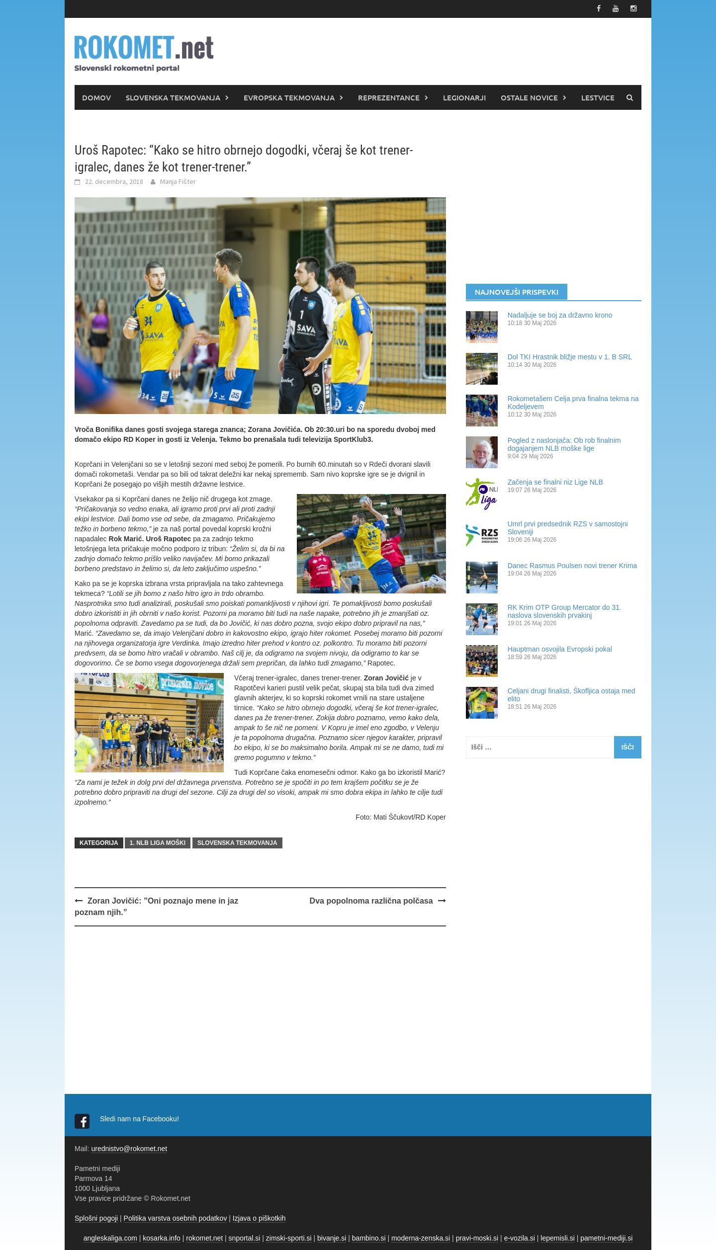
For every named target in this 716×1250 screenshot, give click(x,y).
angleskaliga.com (110, 1238)
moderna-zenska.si (420, 1238)
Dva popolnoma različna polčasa (371, 901)
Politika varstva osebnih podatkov (175, 1218)
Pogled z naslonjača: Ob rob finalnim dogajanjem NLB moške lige (564, 444)
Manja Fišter (178, 181)
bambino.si (369, 1238)
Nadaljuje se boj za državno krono (560, 315)
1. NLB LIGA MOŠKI (157, 842)
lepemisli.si (557, 1238)
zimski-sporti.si (289, 1238)
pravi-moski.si (477, 1238)
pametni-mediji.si (606, 1238)
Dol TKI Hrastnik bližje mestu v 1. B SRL (570, 356)
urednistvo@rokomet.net (129, 1148)
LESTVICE (598, 97)
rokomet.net (204, 1238)
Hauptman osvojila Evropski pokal (560, 649)
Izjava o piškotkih (259, 1218)
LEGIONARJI (464, 97)
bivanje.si (331, 1238)
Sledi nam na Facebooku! (140, 1118)
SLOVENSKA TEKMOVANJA (173, 97)
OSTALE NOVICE (529, 97)
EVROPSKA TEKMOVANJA (289, 97)
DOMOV (96, 97)
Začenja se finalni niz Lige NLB (555, 482)
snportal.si (245, 1238)
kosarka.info (161, 1238)
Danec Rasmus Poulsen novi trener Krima (572, 565)
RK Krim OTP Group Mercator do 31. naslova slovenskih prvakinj (565, 611)
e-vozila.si (519, 1238)
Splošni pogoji (96, 1218)
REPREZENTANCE (389, 97)
